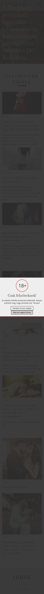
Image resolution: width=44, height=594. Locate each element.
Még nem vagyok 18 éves (22, 312)
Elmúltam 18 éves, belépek (22, 308)
